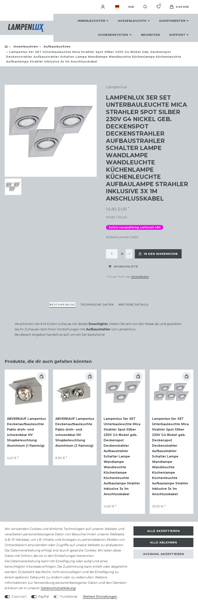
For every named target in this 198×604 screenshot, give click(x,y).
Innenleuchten (91, 20)
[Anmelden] (103, 7)
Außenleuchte (132, 20)
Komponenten (172, 20)
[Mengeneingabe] (111, 253)
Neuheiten (150, 35)
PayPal (43, 596)
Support (177, 35)
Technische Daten (97, 304)
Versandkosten (140, 276)
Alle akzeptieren (163, 531)
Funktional (68, 596)
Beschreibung (63, 304)
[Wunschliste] (158, 7)
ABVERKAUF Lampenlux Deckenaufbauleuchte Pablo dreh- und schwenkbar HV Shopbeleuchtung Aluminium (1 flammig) (26, 432)
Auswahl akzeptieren (163, 554)
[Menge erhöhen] (122, 253)
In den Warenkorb (158, 254)
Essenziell (19, 596)
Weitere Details (133, 304)
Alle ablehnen (163, 542)
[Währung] (131, 7)
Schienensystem (113, 35)
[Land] (117, 7)
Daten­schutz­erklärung (58, 588)
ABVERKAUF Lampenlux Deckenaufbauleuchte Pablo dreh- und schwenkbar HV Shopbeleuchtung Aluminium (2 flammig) (74, 432)
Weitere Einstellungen (100, 596)
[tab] (62, 305)
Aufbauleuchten (57, 46)
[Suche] (145, 7)
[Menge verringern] (129, 253)
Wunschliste (123, 266)
